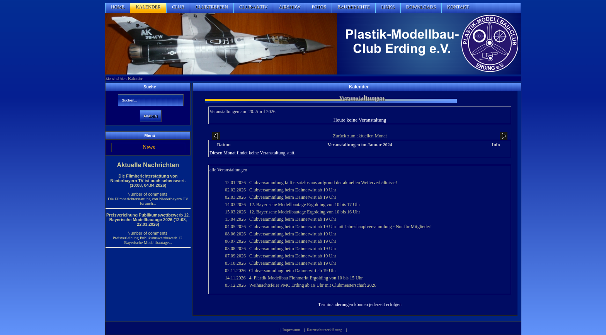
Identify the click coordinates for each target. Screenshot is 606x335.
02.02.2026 (235, 190)
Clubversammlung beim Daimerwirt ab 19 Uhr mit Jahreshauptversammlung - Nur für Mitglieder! (340, 226)
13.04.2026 (235, 219)
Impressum (291, 330)
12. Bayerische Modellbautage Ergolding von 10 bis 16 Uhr (304, 212)
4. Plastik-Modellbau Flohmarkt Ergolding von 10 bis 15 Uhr (306, 278)
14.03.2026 (235, 204)
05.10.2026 (235, 263)
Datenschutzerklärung (324, 330)
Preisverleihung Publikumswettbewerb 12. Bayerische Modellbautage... (147, 240)
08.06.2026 (235, 234)
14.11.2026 (235, 278)
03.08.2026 (235, 248)
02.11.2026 (235, 270)
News (149, 147)
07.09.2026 (235, 256)
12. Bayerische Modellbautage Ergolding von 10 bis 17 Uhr (304, 204)
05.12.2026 (235, 285)
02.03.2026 (235, 197)
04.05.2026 (235, 226)
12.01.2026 (235, 182)
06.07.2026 (235, 241)
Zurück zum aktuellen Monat (360, 136)
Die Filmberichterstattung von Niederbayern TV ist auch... (148, 201)
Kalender (135, 78)
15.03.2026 (235, 212)
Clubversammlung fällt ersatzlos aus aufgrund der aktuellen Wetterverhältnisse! (323, 182)
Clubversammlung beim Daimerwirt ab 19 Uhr (292, 190)
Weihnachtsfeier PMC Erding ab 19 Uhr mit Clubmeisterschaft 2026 (312, 285)
